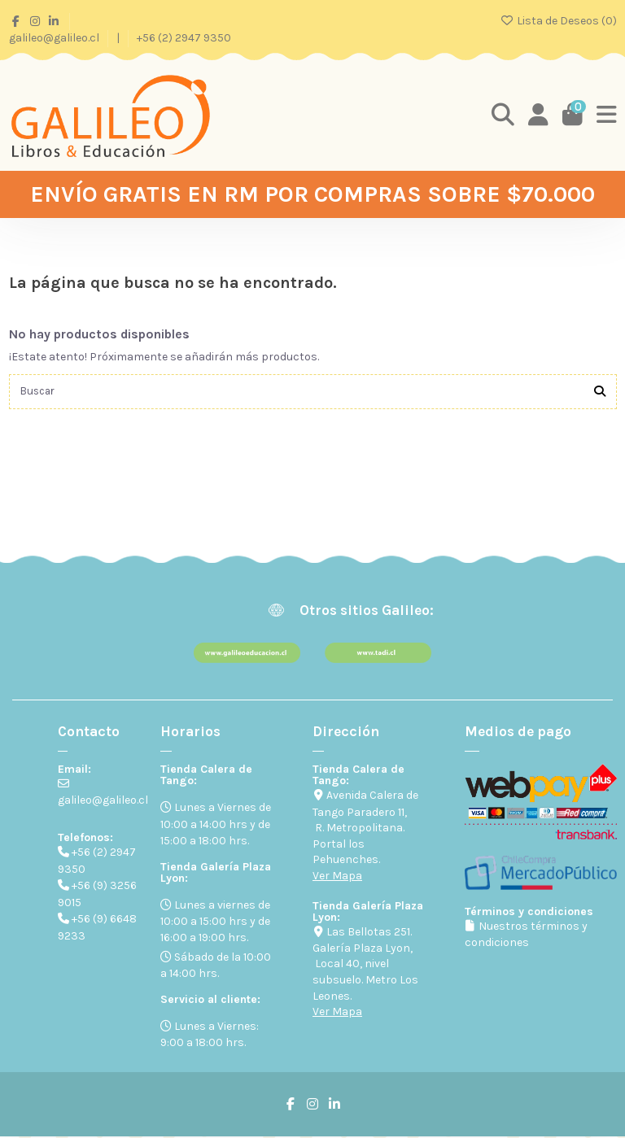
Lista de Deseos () (558, 21)
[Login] (537, 115)
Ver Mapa (337, 876)
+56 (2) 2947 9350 (184, 38)
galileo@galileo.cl (55, 38)
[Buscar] (600, 392)
